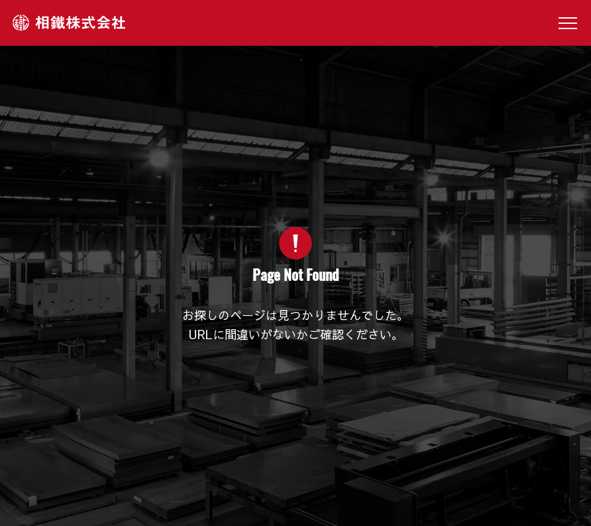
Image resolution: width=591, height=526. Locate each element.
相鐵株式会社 (69, 23)
